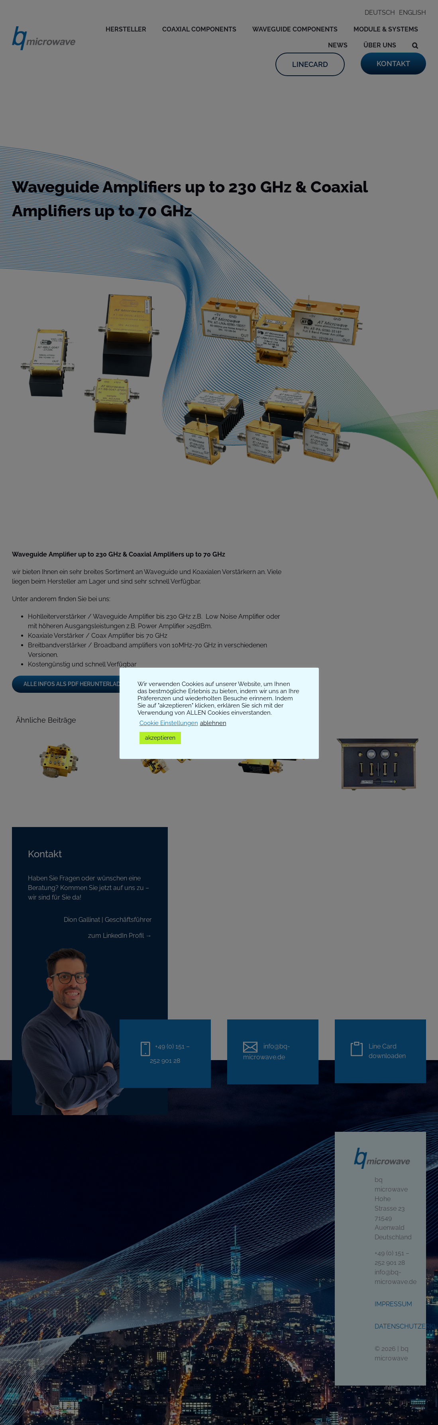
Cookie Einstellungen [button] (168, 722)
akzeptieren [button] (160, 738)
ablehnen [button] (213, 722)
